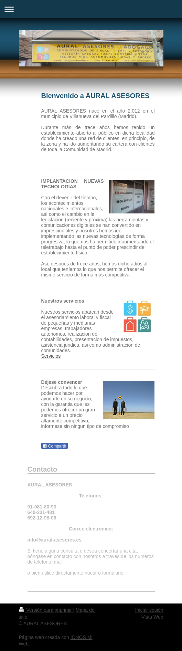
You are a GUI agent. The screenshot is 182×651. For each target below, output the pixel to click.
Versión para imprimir (46, 610)
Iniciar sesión (149, 610)
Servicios (51, 356)
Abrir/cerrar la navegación (91, 9)
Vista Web (152, 617)
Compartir (54, 446)
